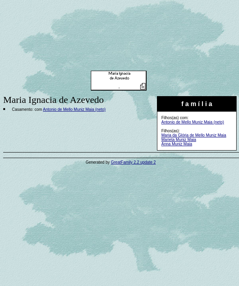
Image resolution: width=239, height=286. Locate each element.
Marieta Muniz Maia (178, 139)
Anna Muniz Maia (176, 144)
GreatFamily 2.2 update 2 (133, 162)
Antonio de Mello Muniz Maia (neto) (192, 122)
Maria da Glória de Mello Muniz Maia (193, 135)
